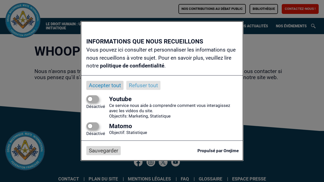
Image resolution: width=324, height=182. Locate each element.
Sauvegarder (103, 151)
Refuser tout (143, 85)
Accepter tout (105, 85)
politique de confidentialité (132, 66)
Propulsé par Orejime (218, 150)
